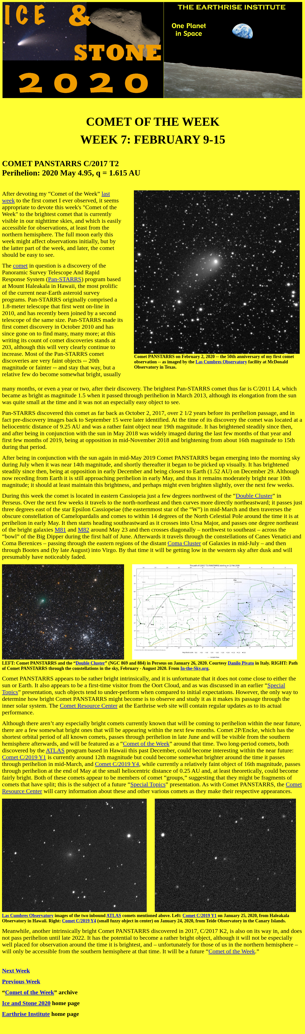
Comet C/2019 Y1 (24, 757)
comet (20, 265)
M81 (60, 529)
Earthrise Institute (26, 1014)
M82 (83, 529)
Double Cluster (254, 495)
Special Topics (148, 784)
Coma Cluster (184, 543)
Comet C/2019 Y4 (117, 764)
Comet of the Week (146, 743)
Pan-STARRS (65, 279)
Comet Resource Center (89, 705)
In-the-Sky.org (194, 668)
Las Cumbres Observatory (221, 361)
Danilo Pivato (241, 663)
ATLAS (55, 750)
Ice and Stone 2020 (26, 1003)
